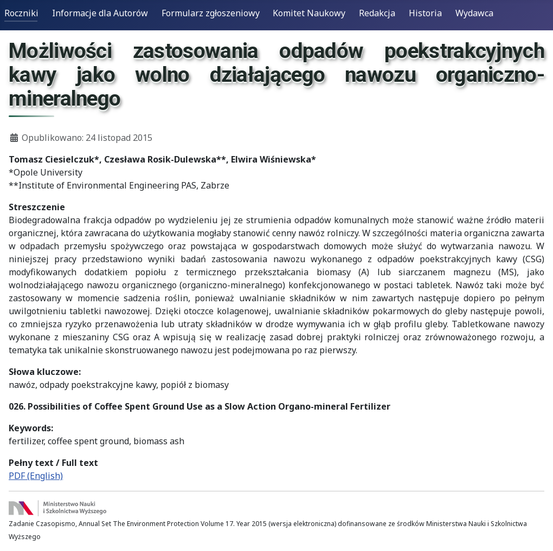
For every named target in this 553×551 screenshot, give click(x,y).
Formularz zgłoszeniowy (211, 13)
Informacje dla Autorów (100, 13)
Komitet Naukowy (309, 13)
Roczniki (21, 13)
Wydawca (474, 13)
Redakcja (377, 13)
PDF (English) (36, 476)
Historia (425, 13)
